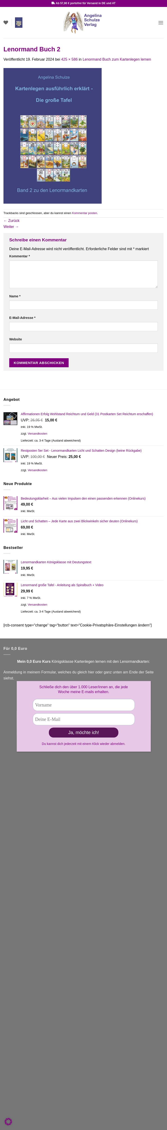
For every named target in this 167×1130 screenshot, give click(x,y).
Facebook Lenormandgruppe (27, 848)
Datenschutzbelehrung (21, 1101)
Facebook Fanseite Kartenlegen (29, 842)
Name (15, 296)
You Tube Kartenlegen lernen (27, 836)
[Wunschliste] (5, 22)
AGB (7, 1080)
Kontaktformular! (45, 819)
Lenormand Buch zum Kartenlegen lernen (117, 59)
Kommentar (19, 256)
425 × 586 (69, 59)
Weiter (11, 227)
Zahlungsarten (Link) (20, 979)
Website (15, 339)
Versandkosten (37, 433)
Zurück (11, 221)
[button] (18, 22)
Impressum (12, 1091)
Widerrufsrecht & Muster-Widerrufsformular (38, 1112)
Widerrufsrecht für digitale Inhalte (30, 1123)
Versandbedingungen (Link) (26, 877)
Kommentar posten (84, 213)
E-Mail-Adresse (22, 318)
